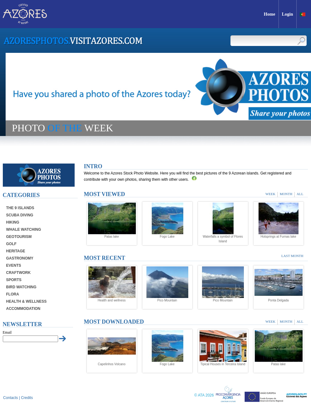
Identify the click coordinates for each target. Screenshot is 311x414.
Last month (292, 256)
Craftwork (18, 272)
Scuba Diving (19, 215)
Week (270, 194)
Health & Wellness (26, 301)
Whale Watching (23, 229)
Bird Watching (21, 287)
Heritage (15, 251)
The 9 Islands (20, 208)
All (300, 194)
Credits (27, 398)
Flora (12, 294)
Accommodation (23, 308)
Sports (14, 280)
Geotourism (19, 237)
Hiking (12, 222)
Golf (11, 244)
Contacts (10, 398)
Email (7, 332)
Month (286, 194)
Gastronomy (19, 258)
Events (13, 265)
